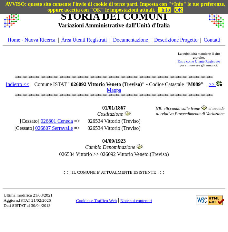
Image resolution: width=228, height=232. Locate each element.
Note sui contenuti (136, 200)
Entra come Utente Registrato (199, 61)
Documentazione (130, 40)
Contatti (212, 40)
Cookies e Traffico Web (96, 200)
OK (179, 10)
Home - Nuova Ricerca (31, 40)
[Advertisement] (96, 59)
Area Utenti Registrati (84, 40)
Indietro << (17, 84)
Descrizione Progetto (176, 40)
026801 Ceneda (57, 121)
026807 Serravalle (54, 128)
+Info (164, 10)
